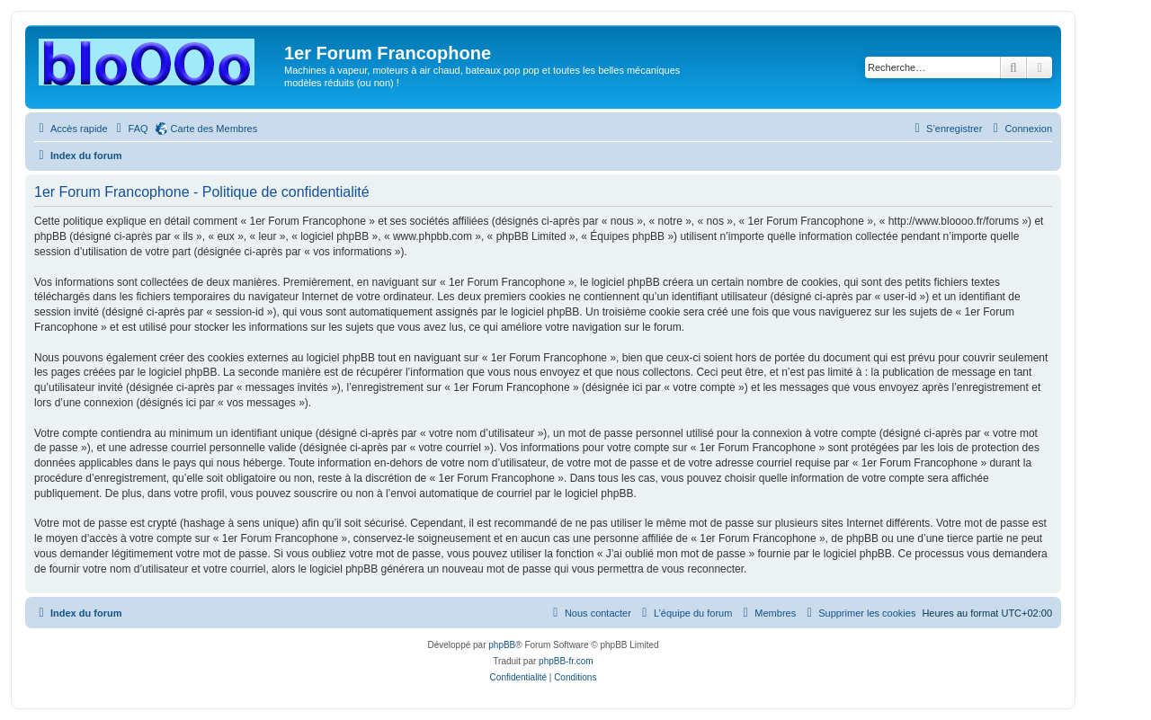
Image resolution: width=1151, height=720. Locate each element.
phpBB (501, 645)
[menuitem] (130, 128)
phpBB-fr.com (566, 661)
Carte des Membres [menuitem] (214, 128)
